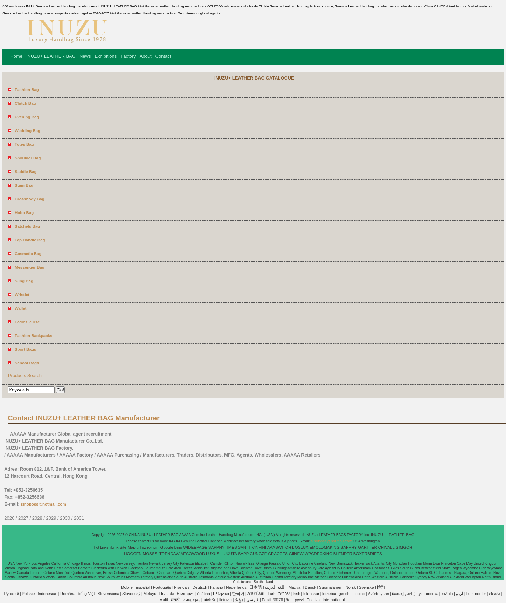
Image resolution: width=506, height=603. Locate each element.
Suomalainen (330, 587)
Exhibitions (106, 56)
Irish (296, 593)
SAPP (243, 553)
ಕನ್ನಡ (239, 600)
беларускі (295, 600)
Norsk (350, 587)
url (139, 547)
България (185, 593)
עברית (284, 593)
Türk (272, 593)
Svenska (366, 587)
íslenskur (311, 593)
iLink (114, 547)
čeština (203, 593)
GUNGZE (258, 553)
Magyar (295, 587)
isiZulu (447, 593)
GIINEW (296, 553)
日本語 (255, 587)
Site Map (127, 547)
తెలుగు (494, 593)
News (85, 56)
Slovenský (131, 593)
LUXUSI (213, 553)
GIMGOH (403, 547)
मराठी (175, 600)
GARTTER (367, 547)
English (313, 600)
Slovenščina (108, 593)
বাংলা (278, 600)
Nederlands (236, 587)
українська (429, 593)
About (146, 56)
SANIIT (244, 547)
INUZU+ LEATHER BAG (51, 56)
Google (166, 547)
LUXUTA (229, 553)
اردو (459, 593)
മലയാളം (191, 600)
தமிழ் (410, 593)
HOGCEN (132, 553)
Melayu (150, 593)
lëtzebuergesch (335, 593)
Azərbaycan (378, 593)
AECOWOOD (193, 553)
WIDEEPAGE (195, 547)
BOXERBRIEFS (367, 553)
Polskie (28, 593)
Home (16, 56)
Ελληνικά (221, 593)
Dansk (310, 587)
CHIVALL (386, 547)
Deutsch (200, 587)
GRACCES (278, 553)
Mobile (127, 587)
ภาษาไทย (255, 593)
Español (143, 587)
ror (149, 547)
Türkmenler (476, 593)
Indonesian (47, 593)
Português (162, 587)
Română (67, 593)
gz (144, 547)
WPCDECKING (318, 553)
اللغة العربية (275, 587)
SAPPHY (349, 547)
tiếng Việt (86, 593)
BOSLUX (300, 547)
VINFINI (259, 547)
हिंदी (380, 587)
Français (181, 587)
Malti (163, 600)
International (334, 600)
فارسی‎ (252, 600)
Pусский (11, 593)
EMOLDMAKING (325, 547)
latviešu (209, 600)
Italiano (216, 587)
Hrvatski (166, 593)
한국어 (238, 593)
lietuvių (225, 600)
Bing (178, 547)
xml (156, 547)
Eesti (266, 600)
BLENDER (342, 553)
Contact (163, 56)
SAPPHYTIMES (222, 547)
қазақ (397, 593)
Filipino (358, 593)
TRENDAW (169, 553)
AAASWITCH (279, 547)
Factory (128, 56)
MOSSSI (151, 553)
